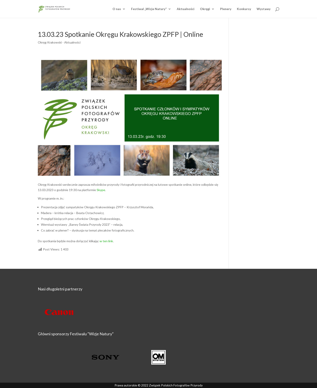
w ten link (106, 241)
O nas (117, 9)
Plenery (225, 9)
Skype (101, 190)
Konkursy (244, 9)
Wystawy (263, 9)
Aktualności (185, 9)
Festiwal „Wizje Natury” (149, 9)
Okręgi (205, 9)
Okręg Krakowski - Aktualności (59, 42)
